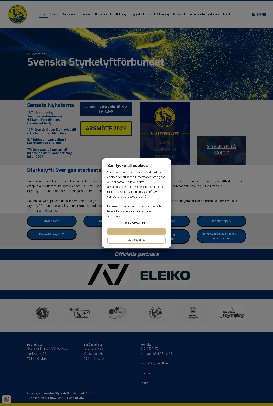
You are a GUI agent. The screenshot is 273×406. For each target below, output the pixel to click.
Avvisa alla (136, 240)
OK (136, 231)
